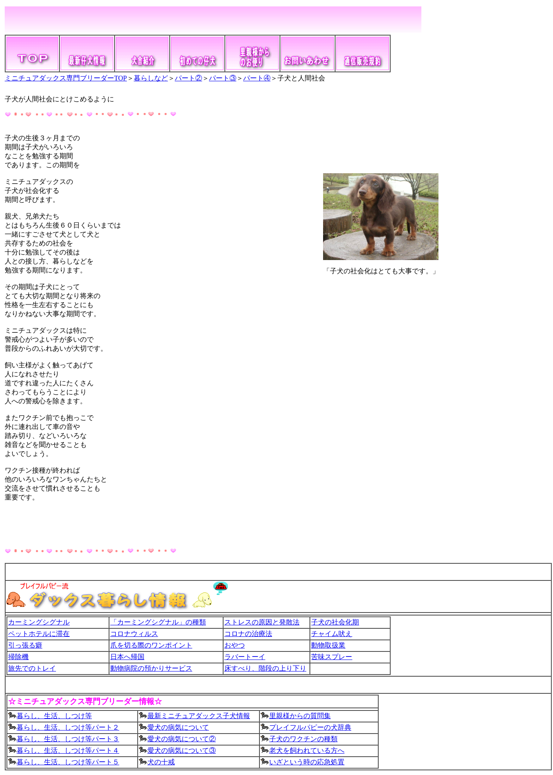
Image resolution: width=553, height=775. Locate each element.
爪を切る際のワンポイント (151, 645)
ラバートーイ (244, 656)
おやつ (234, 645)
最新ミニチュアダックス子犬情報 (194, 715)
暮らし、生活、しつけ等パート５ (68, 762)
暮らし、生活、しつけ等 (50, 715)
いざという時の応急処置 (306, 762)
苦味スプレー (331, 656)
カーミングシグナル (39, 622)
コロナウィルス (134, 633)
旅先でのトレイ (32, 668)
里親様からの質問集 (300, 715)
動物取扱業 (328, 645)
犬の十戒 (161, 762)
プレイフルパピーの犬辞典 (310, 727)
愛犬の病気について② (181, 738)
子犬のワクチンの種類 (303, 738)
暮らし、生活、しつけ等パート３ (63, 738)
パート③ (222, 78)
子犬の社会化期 (335, 622)
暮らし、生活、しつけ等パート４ (63, 750)
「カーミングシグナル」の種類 (158, 622)
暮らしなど (151, 78)
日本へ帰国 (127, 656)
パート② (188, 78)
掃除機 (18, 656)
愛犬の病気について (178, 727)
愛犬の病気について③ (177, 750)
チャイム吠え (331, 633)
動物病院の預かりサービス (151, 668)
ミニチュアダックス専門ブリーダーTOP (66, 78)
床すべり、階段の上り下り (265, 668)
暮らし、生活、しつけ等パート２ (68, 727)
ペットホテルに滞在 (39, 633)
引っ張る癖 (25, 645)
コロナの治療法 (248, 633)
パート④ (257, 78)
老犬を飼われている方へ (306, 750)
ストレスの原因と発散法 (262, 622)
